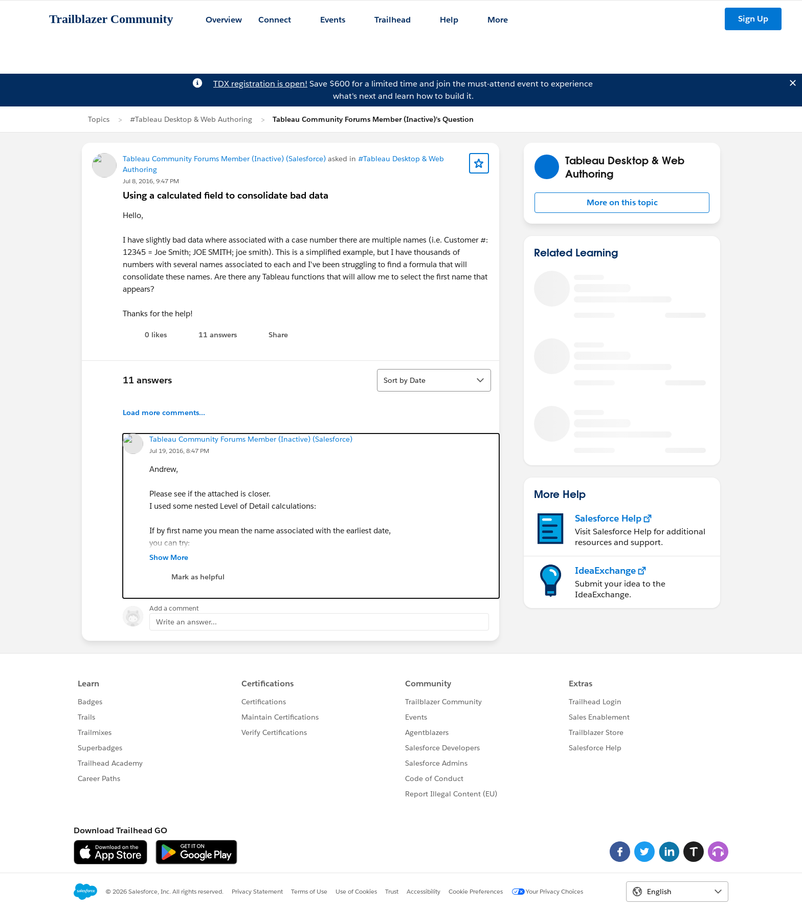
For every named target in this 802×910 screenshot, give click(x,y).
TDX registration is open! (260, 83)
